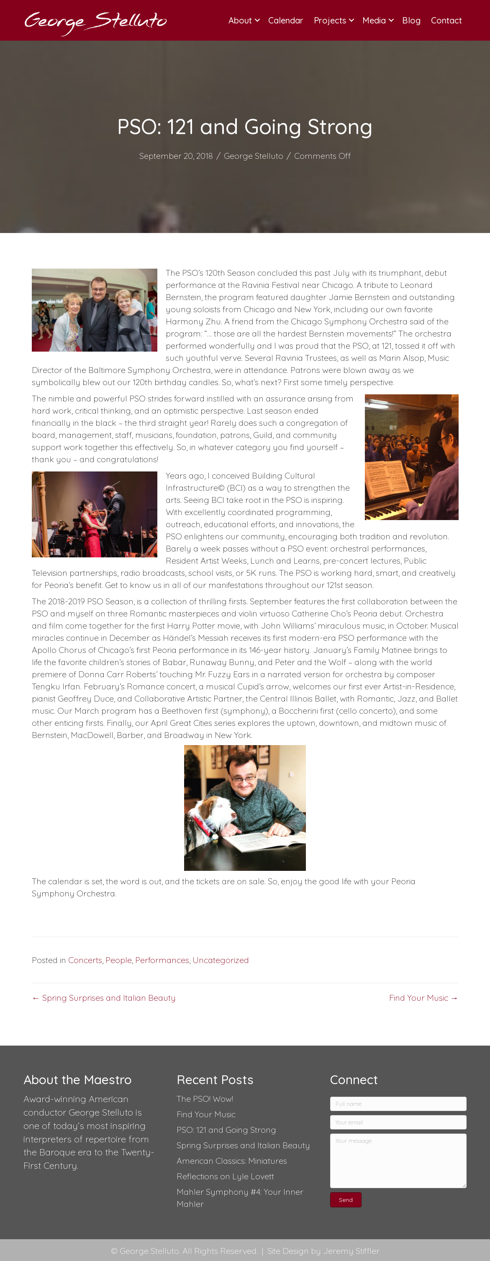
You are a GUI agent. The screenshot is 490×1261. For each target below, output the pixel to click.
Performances (162, 960)
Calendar (285, 20)
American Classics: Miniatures (232, 1160)
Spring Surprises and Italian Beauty (243, 1145)
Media (374, 20)
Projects (330, 20)
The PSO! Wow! (205, 1098)
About (240, 20)
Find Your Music (206, 1114)
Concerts (85, 960)
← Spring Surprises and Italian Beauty (104, 997)
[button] (346, 1199)
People (118, 960)
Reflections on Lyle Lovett (225, 1176)
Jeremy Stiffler (351, 1250)
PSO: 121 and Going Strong (226, 1129)
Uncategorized (220, 960)
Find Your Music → (424, 997)
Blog (411, 20)
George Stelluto (253, 155)
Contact (446, 20)
